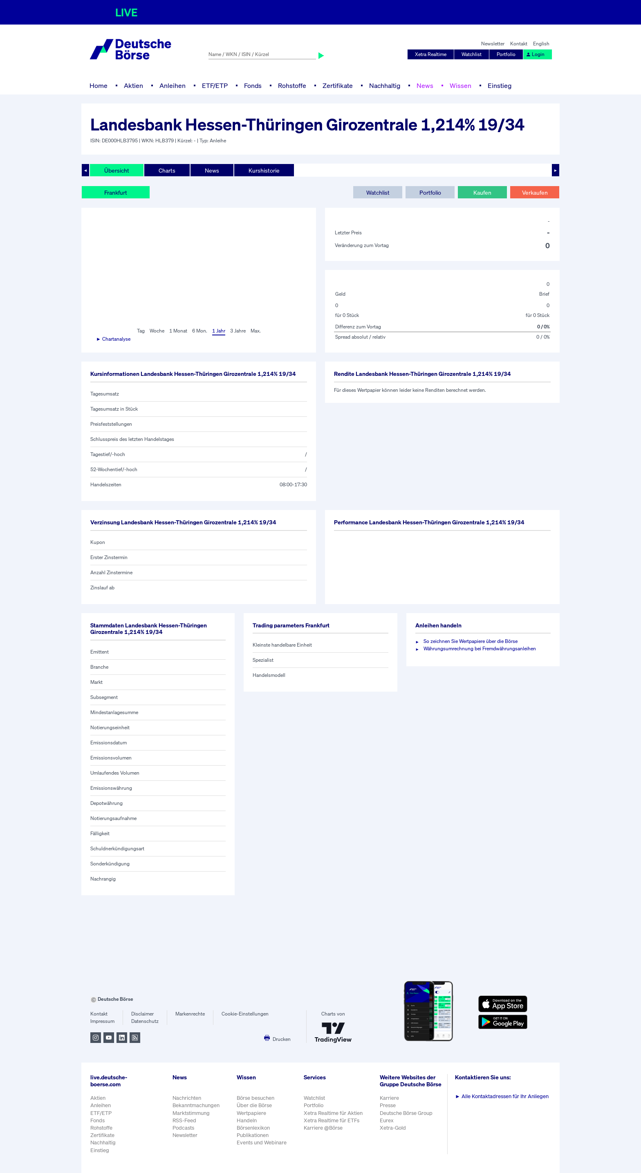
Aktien (133, 85)
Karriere (389, 1097)
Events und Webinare (262, 1142)
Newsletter (492, 43)
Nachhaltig (384, 85)
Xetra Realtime (430, 54)
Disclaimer (142, 1014)
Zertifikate (338, 85)
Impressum (102, 1021)
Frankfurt (115, 192)
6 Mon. (199, 331)
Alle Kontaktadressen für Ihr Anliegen (502, 1096)
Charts (167, 170)
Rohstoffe (292, 85)
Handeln (247, 1120)
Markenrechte (190, 1014)
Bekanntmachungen (196, 1105)
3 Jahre (238, 331)
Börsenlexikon (253, 1127)
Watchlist (472, 54)
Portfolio (506, 54)
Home (99, 85)
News (425, 85)
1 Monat (178, 331)
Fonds (253, 85)
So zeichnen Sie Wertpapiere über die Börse (471, 641)
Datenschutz (145, 1021)
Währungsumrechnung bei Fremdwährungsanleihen (480, 648)
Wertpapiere (251, 1113)
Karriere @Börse (323, 1127)
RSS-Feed (184, 1120)
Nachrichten (187, 1097)
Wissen (460, 85)
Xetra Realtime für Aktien (333, 1113)
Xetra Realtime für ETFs (331, 1120)
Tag (141, 331)
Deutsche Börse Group (406, 1113)
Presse (388, 1105)
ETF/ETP (215, 85)
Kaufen (482, 192)
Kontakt (518, 43)
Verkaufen (535, 192)
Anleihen (172, 85)
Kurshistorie (264, 170)
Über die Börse (254, 1105)
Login (535, 54)
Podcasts (183, 1127)
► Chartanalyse (113, 339)
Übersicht (116, 170)
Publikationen (253, 1135)
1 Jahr (218, 331)
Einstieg (499, 85)
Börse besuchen (255, 1097)
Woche (157, 331)
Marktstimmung (191, 1113)
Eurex (387, 1120)
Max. (256, 331)
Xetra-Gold (393, 1127)
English (541, 43)
